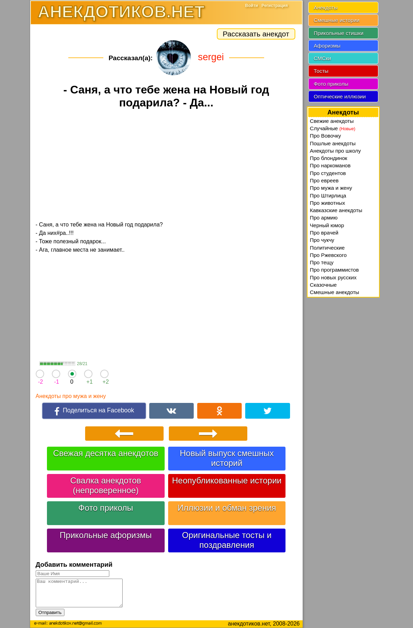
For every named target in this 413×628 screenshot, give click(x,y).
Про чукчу (322, 240)
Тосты (321, 71)
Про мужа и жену (331, 188)
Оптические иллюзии (340, 96)
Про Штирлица (328, 195)
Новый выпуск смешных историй (227, 458)
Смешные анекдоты (334, 292)
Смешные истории (337, 20)
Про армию (324, 218)
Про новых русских (333, 277)
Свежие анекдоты (332, 121)
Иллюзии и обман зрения (227, 507)
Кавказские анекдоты (336, 210)
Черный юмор (327, 225)
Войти (251, 5)
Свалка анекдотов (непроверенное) (105, 485)
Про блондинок (328, 158)
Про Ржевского (328, 255)
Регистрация (274, 5)
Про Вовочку (325, 136)
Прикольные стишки (339, 33)
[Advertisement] (166, 166)
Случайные (333, 128)
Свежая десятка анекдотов (105, 453)
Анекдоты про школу (335, 151)
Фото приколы (105, 507)
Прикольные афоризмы (106, 535)
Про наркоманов (330, 165)
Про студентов (328, 173)
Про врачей (324, 233)
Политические (327, 248)
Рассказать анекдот (256, 34)
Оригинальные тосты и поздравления (227, 540)
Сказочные (323, 285)
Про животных (327, 203)
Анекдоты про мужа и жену (71, 396)
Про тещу (322, 262)
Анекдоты (326, 8)
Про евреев (324, 180)
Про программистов (334, 270)
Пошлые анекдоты (333, 143)
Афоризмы (327, 46)
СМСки (322, 58)
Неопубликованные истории (227, 480)
